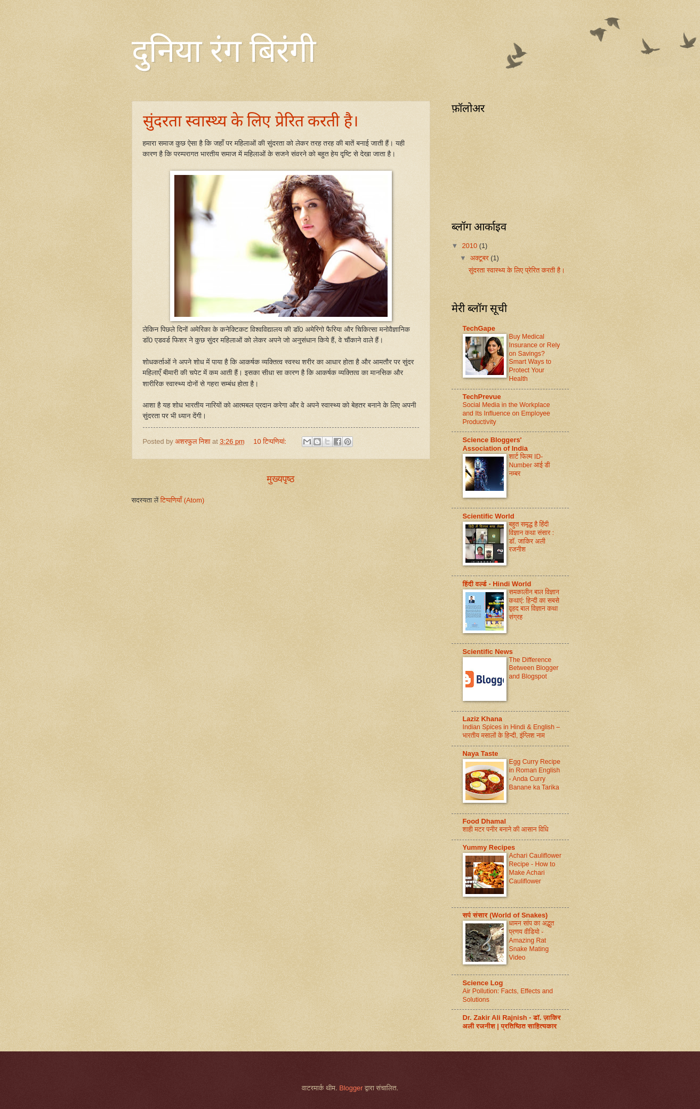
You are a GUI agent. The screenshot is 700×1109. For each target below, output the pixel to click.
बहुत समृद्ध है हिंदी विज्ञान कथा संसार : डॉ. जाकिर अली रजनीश (531, 537)
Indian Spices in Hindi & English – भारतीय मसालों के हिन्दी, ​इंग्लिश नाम (511, 731)
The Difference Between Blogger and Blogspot (534, 668)
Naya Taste (480, 753)
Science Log (483, 983)
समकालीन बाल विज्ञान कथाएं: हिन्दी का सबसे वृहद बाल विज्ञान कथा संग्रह (534, 604)
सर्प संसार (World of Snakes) (505, 915)
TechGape (479, 328)
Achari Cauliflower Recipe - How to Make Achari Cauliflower (535, 868)
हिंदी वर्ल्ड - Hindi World (497, 584)
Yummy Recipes (489, 847)
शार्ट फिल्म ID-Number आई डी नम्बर (529, 465)
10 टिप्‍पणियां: (270, 441)
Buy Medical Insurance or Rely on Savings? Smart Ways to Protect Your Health (534, 358)
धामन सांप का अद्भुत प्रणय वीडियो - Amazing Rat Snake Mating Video (531, 940)
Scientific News (488, 652)
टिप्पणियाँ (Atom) (182, 500)
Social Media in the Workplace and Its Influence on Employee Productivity (506, 413)
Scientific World (488, 516)
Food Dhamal (484, 821)
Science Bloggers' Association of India (495, 444)
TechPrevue (482, 397)
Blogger (351, 1088)
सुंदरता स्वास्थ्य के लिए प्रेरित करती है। (250, 121)
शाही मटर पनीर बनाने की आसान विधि (506, 829)
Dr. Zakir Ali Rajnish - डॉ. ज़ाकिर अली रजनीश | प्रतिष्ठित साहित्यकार (512, 1022)
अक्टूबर (480, 258)
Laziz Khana (482, 719)
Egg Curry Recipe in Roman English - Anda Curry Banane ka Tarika (534, 774)
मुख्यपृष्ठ (281, 479)
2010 (470, 246)
